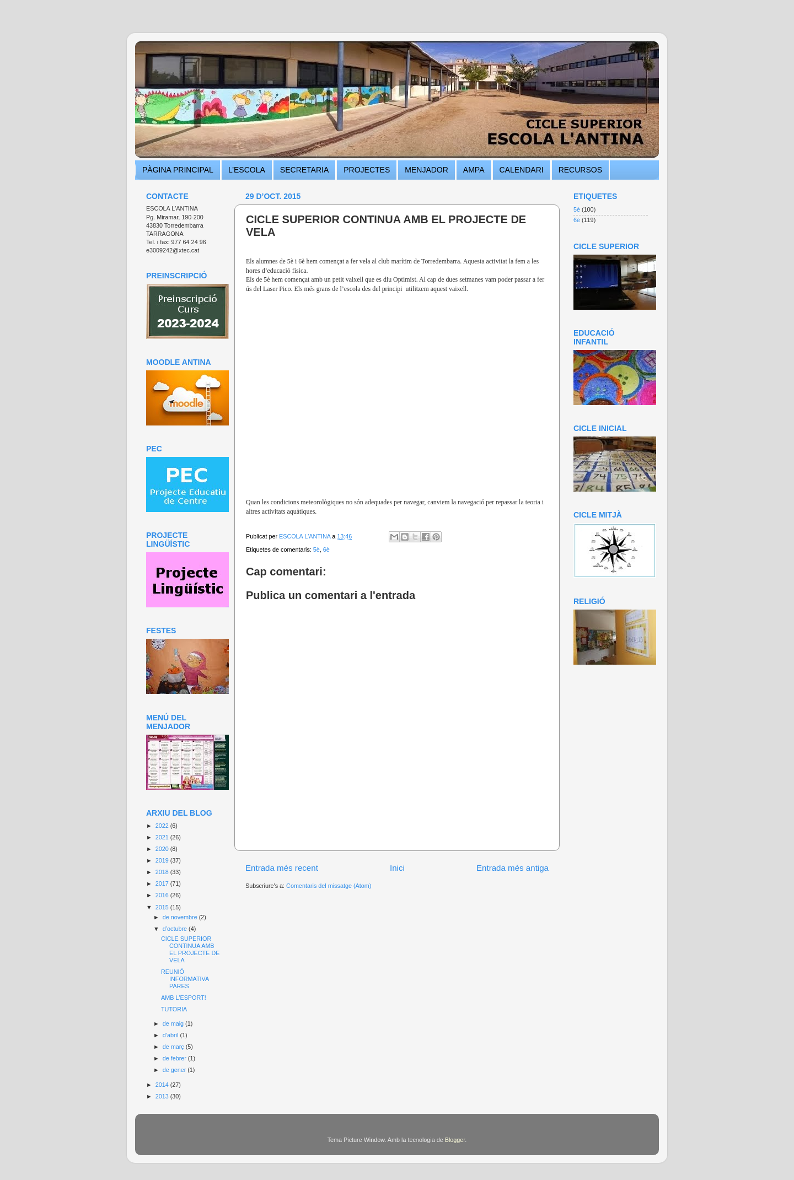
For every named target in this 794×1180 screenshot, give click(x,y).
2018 (162, 872)
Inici (397, 867)
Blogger (455, 1139)
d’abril (171, 1035)
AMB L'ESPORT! (183, 997)
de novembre (181, 917)
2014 (162, 1084)
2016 (162, 895)
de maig (174, 1023)
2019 (162, 860)
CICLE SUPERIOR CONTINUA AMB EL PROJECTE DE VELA (190, 949)
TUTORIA (174, 1009)
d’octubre (176, 928)
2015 (162, 907)
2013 (162, 1096)
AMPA (474, 169)
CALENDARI (522, 169)
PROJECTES (367, 169)
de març (174, 1046)
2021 (162, 837)
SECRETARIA (304, 169)
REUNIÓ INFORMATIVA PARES (185, 978)
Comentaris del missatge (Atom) (328, 885)
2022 (162, 825)
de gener (175, 1069)
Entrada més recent (281, 867)
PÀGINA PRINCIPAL (177, 169)
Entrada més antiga (512, 867)
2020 (162, 848)
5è (316, 549)
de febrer (175, 1058)
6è (326, 549)
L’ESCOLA (246, 169)
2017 (162, 883)
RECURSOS (580, 169)
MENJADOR (426, 169)
